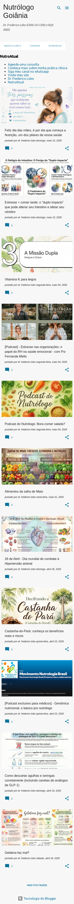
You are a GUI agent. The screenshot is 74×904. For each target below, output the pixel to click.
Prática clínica (11, 46)
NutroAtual (16, 82)
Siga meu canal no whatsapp (28, 71)
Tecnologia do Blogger (37, 898)
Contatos (34, 46)
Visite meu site (18, 75)
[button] (67, 148)
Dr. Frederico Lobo (21, 78)
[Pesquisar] (59, 8)
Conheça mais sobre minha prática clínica (37, 68)
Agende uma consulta (23, 64)
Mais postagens (37, 885)
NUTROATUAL (54, 46)
